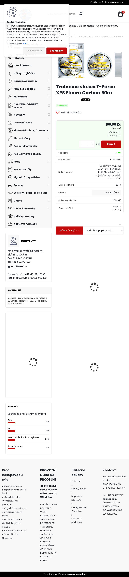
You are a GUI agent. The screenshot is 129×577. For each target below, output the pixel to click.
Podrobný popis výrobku (100, 230)
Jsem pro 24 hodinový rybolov (23, 437)
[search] (80, 13)
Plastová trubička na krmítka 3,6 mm (105, 269)
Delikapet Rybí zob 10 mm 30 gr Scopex (35, 354)
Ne (9, 428)
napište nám (19, 266)
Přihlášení (98, 2)
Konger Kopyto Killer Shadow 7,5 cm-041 (104, 362)
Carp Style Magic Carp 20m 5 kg (36, 379)
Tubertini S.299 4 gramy (36, 326)
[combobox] (106, 193)
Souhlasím (56, 50)
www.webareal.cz (76, 574)
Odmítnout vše (34, 50)
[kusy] (87, 144)
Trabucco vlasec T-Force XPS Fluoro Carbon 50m (72, 361)
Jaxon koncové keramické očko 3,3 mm (71, 270)
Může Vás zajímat (69, 230)
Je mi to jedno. (15, 446)
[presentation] (57, 280)
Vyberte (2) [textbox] (111, 192)
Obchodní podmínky (107, 25)
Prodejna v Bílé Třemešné (80, 25)
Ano (10, 420)
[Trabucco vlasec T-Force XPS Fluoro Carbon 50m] (90, 61)
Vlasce (69, 36)
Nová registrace (116, 2)
